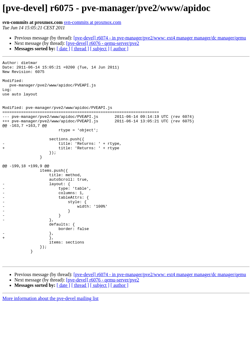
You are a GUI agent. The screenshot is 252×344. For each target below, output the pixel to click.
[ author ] (120, 48)
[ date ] (63, 48)
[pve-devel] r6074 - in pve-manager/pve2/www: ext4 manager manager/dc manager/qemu (159, 37)
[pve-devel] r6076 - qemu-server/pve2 (102, 43)
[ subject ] (99, 48)
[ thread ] (80, 48)
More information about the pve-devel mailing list (50, 338)
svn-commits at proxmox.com (92, 22)
